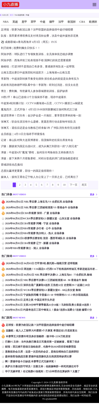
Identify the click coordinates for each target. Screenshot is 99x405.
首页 (11, 15)
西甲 (33, 21)
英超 (15, 21)
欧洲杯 (93, 21)
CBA (82, 21)
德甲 (52, 21)
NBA (6, 21)
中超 (42, 21)
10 (64, 184)
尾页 (84, 184)
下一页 (73, 184)
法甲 (61, 21)
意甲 (24, 21)
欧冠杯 (72, 21)
